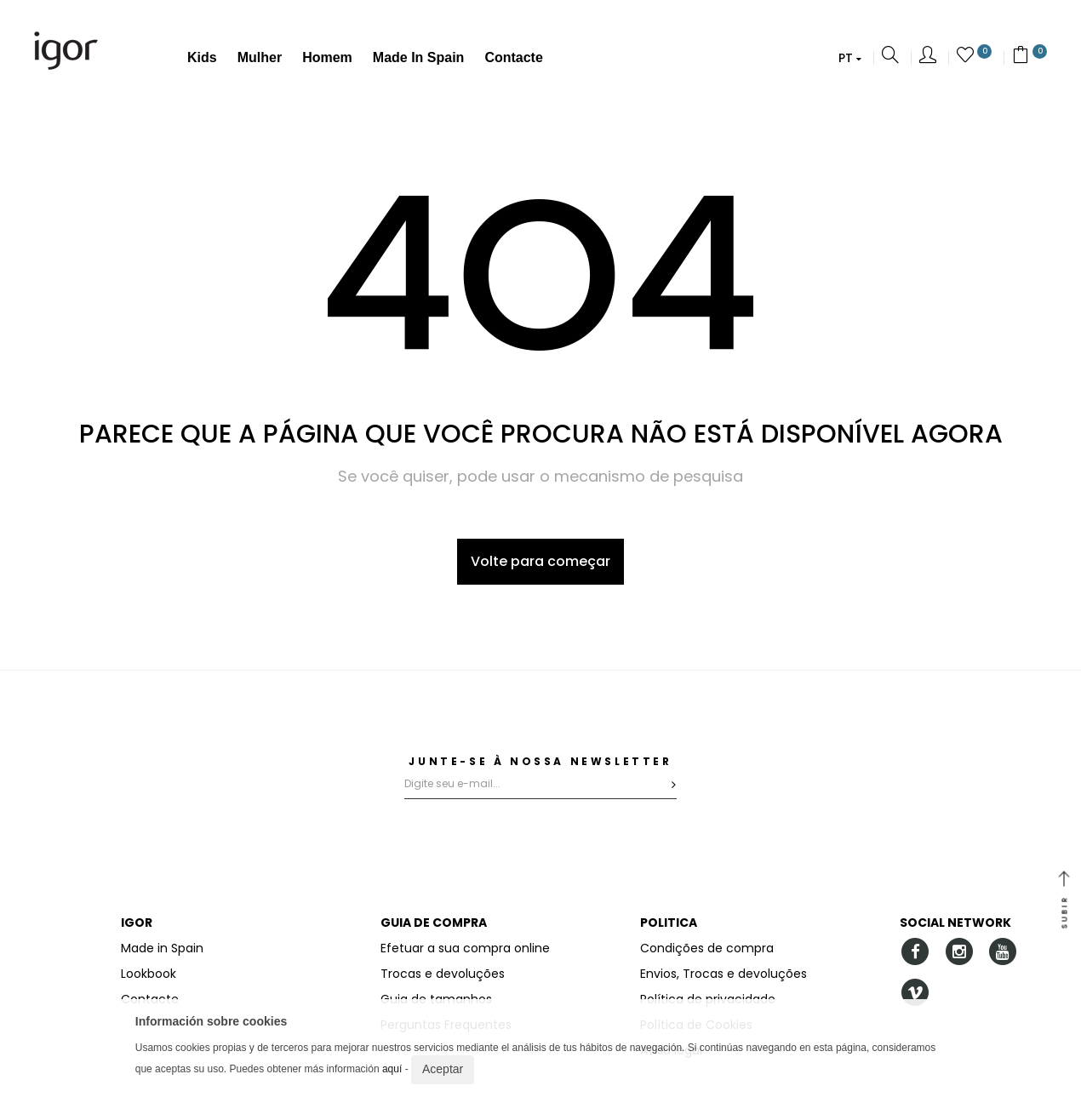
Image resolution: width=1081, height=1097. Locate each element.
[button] (849, 57)
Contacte (513, 57)
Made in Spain (419, 57)
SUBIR (1064, 901)
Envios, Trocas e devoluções (723, 973)
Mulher (259, 57)
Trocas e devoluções (442, 973)
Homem (327, 57)
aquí (392, 1069)
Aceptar (442, 1069)
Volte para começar (540, 561)
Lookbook (148, 973)
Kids (202, 57)
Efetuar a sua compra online (465, 948)
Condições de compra (707, 948)
